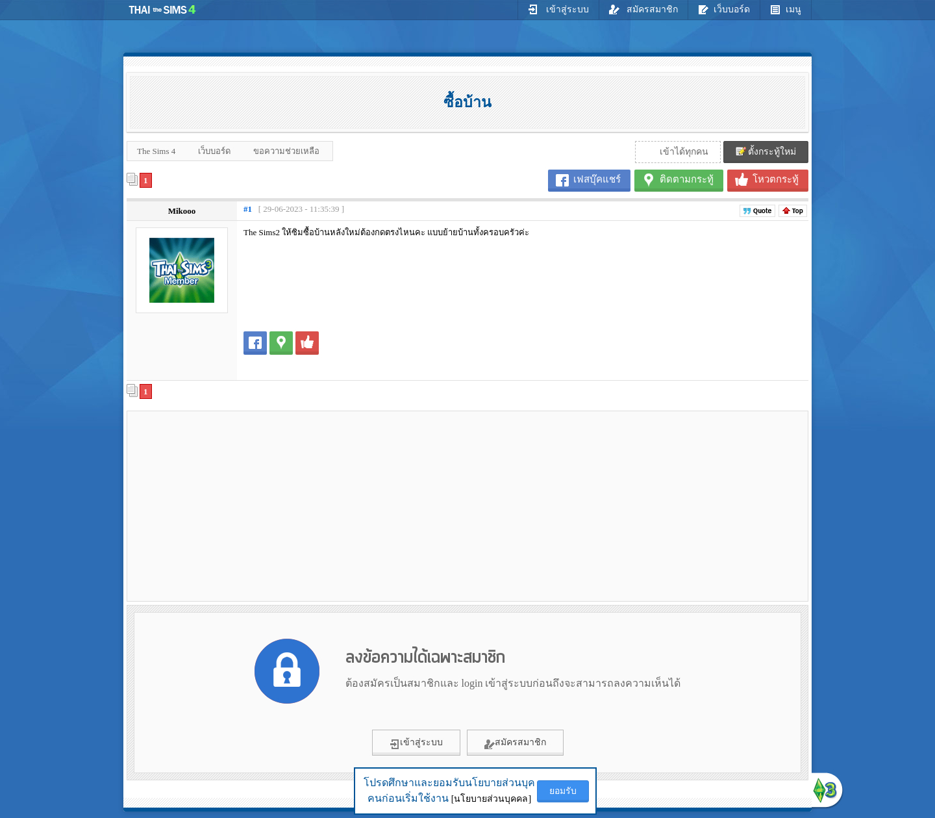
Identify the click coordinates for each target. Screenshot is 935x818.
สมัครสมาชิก (644, 9)
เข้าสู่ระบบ (558, 9)
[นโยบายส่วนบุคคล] (491, 799)
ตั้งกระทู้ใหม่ (766, 151)
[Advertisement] (241, 505)
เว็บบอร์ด (724, 9)
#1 (247, 209)
